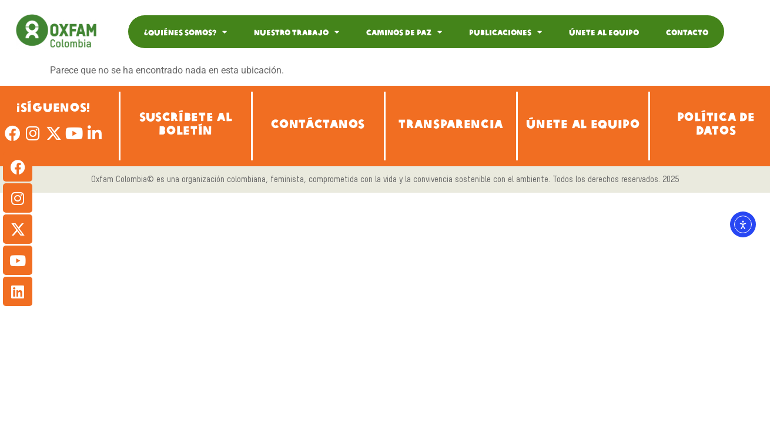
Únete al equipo (604, 32)
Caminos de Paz (404, 32)
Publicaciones (505, 32)
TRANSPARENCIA (451, 123)
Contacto (687, 32)
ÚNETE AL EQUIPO (583, 123)
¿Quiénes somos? (185, 32)
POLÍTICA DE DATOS (716, 123)
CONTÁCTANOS (319, 123)
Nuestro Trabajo (296, 32)
